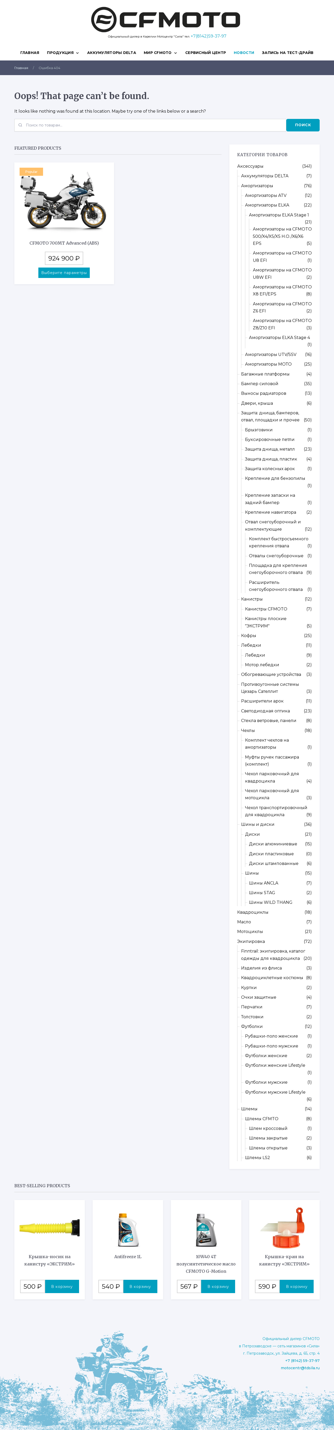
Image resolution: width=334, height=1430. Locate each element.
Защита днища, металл (270, 449)
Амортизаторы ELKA (267, 205)
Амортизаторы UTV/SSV (270, 354)
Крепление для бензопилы (275, 478)
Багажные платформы (265, 374)
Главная (29, 53)
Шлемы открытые (268, 1148)
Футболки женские (266, 1055)
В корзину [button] (62, 1286)
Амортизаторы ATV (266, 195)
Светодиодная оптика (265, 710)
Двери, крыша (257, 403)
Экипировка (251, 941)
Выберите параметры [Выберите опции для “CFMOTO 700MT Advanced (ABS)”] (64, 272)
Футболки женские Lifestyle (275, 1065)
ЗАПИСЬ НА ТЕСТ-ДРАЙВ (287, 53)
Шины (252, 873)
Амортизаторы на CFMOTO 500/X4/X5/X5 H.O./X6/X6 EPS (282, 236)
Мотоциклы (250, 931)
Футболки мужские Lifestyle (275, 1092)
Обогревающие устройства (271, 674)
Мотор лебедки (262, 664)
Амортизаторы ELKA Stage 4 (279, 337)
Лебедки (251, 645)
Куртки (249, 987)
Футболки (252, 1026)
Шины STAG (262, 892)
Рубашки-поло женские (271, 1036)
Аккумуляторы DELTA (111, 53)
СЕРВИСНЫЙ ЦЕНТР (205, 53)
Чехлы (248, 730)
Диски (252, 834)
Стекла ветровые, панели (268, 720)
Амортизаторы (257, 185)
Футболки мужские (266, 1082)
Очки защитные (258, 997)
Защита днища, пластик (271, 459)
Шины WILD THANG (271, 902)
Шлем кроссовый (268, 1128)
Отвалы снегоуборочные (276, 555)
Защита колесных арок (270, 468)
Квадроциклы (253, 912)
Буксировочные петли (270, 439)
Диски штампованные (274, 863)
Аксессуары (250, 166)
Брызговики (259, 429)
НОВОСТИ (244, 53)
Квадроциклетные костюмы (272, 977)
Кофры (248, 635)
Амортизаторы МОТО (268, 364)
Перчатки (252, 1006)
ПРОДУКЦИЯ (60, 53)
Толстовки (252, 1016)
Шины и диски (258, 824)
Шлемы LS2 (257, 1157)
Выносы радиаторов (263, 393)
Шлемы (249, 1108)
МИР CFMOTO (158, 53)
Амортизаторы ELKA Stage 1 (279, 215)
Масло (244, 921)
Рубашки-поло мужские (271, 1046)
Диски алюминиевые (273, 843)
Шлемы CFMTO (261, 1118)
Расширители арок (262, 701)
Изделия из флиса (261, 968)
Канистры (252, 599)
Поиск (303, 125)
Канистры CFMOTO (266, 609)
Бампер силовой (259, 383)
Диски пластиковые (271, 853)
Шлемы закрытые (268, 1138)
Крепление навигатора (270, 512)
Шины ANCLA (263, 883)
